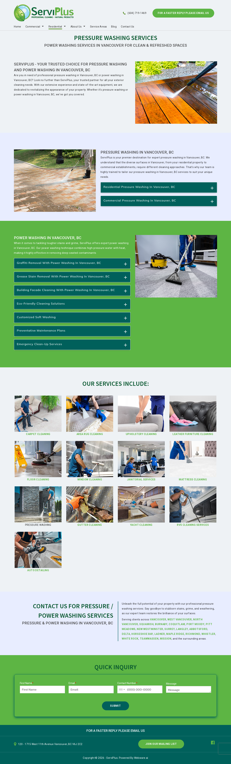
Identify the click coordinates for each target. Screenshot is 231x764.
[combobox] (121, 689)
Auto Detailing (38, 570)
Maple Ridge (175, 634)
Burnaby (161, 624)
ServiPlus (112, 757)
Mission (165, 638)
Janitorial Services (141, 479)
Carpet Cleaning (38, 434)
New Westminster (150, 629)
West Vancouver (179, 619)
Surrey (169, 629)
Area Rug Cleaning (90, 434)
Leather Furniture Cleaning (193, 434)
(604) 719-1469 (137, 13)
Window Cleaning (89, 479)
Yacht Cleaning (141, 524)
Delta (126, 634)
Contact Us (127, 26)
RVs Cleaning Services (193, 524)
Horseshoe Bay (142, 634)
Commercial (32, 26)
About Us (76, 26)
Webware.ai (141, 757)
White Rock (130, 638)
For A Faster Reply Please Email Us (183, 13)
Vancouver (158, 619)
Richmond (193, 634)
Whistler (208, 634)
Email (72, 683)
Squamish (146, 624)
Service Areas (98, 26)
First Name (26, 683)
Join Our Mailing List (161, 743)
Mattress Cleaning (193, 479)
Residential (55, 26)
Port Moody (195, 624)
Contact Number (127, 683)
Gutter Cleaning (89, 524)
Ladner (159, 634)
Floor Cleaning (38, 479)
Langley (182, 629)
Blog (114, 26)
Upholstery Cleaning (141, 434)
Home (17, 26)
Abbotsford (198, 629)
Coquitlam (177, 624)
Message (171, 683)
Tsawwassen (149, 638)
